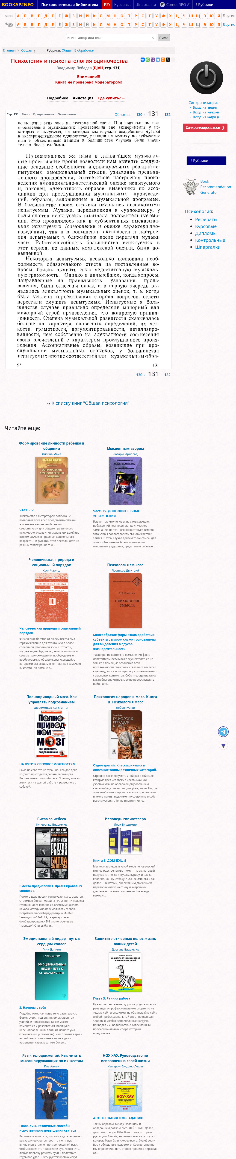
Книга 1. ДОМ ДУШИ (109, 860)
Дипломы (206, 233)
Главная (9, 50)
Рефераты (206, 219)
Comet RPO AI (178, 4)
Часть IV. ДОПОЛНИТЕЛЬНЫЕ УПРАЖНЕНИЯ (116, 513)
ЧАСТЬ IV (26, 510)
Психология (198, 211)
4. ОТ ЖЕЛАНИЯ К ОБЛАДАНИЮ (118, 1118)
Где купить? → (111, 98)
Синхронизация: (205, 103)
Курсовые (206, 226)
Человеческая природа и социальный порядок (50, 630)
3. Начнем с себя (32, 1007)
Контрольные (210, 240)
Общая (26, 50)
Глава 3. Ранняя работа (111, 998)
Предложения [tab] (43, 114)
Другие (229, 24)
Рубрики (200, 160)
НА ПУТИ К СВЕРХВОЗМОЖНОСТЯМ (47, 764)
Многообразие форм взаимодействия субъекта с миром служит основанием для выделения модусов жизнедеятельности (124, 642)
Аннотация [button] (83, 98)
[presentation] (13, 114)
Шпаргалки (208, 247)
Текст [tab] (26, 114)
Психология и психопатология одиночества (69, 60)
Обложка (123, 114)
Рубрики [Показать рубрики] (205, 4)
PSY (107, 4)
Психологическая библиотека (69, 4)
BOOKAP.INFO (18, 4)
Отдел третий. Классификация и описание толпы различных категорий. (125, 767)
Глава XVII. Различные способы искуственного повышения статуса (47, 1128)
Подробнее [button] (57, 98)
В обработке (84, 50)
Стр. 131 (13, 114)
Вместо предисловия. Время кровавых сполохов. (50, 888)
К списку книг (91, 403)
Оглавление (67, 114)
